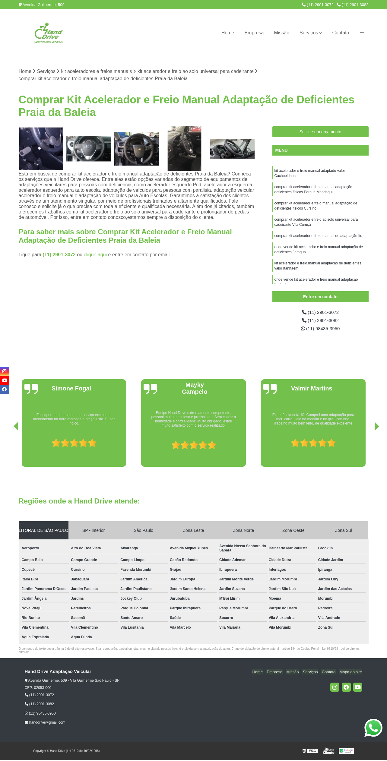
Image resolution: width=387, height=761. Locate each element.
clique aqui (95, 254)
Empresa (254, 32)
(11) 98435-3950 (320, 329)
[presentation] (7, 450)
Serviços (309, 32)
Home (227, 32)
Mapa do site (351, 673)
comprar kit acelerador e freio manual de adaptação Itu (318, 238)
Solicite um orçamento (320, 132)
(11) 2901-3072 (318, 4)
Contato (340, 32)
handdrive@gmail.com (45, 724)
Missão (281, 32)
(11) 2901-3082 (353, 4)
